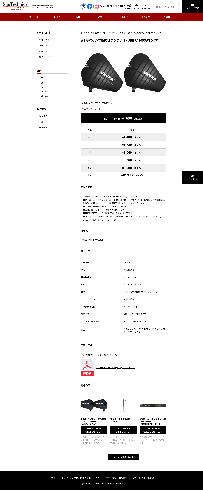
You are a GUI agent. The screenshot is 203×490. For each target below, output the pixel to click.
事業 (41, 121)
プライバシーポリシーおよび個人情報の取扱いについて (75, 477)
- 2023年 (44, 82)
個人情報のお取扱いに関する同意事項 (136, 477)
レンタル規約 (110, 477)
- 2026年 (44, 95)
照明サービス (45, 51)
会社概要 (43, 115)
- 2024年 (44, 87)
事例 (41, 77)
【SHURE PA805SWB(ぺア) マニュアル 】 (115, 367)
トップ (84, 32)
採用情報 (43, 127)
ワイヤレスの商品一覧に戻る (123, 457)
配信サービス (45, 57)
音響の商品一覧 (98, 32)
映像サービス (45, 39)
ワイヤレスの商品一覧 (119, 32)
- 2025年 (44, 91)
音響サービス (45, 45)
